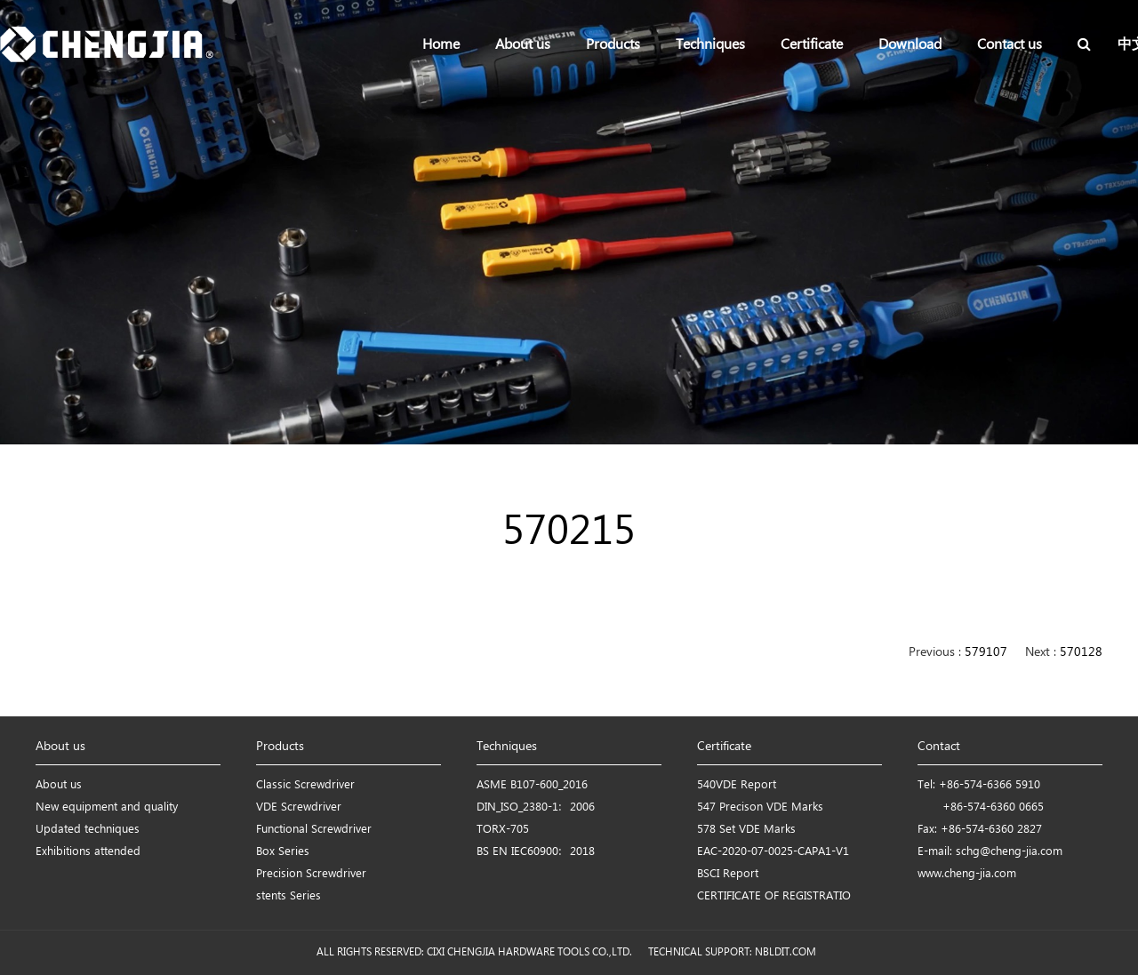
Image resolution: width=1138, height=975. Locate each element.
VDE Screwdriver (298, 807)
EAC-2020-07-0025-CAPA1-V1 (773, 851)
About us (522, 45)
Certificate (812, 45)
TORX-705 (503, 829)
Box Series (282, 851)
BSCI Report (727, 874)
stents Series (288, 896)
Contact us (1009, 45)
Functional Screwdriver (314, 829)
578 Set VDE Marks (746, 829)
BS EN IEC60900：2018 (536, 851)
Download (910, 45)
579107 (986, 652)
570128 (1081, 652)
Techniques (710, 45)
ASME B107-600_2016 (532, 785)
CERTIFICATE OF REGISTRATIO (774, 896)
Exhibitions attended (88, 851)
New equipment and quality (107, 807)
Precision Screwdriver (311, 874)
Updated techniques (88, 829)
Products (613, 45)
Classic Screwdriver (305, 785)
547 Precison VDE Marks (760, 807)
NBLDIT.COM (788, 952)
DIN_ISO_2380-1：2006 (536, 807)
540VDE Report (736, 785)
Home (441, 45)
